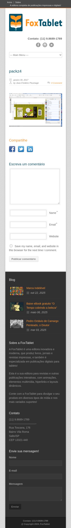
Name (52, 212)
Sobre (18, 2)
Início (9, 2)
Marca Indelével (36, 288)
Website (54, 236)
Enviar (15, 506)
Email (52, 224)
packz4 (15, 71)
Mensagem (16, 483)
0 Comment (56, 83)
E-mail (13, 470)
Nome (12, 457)
